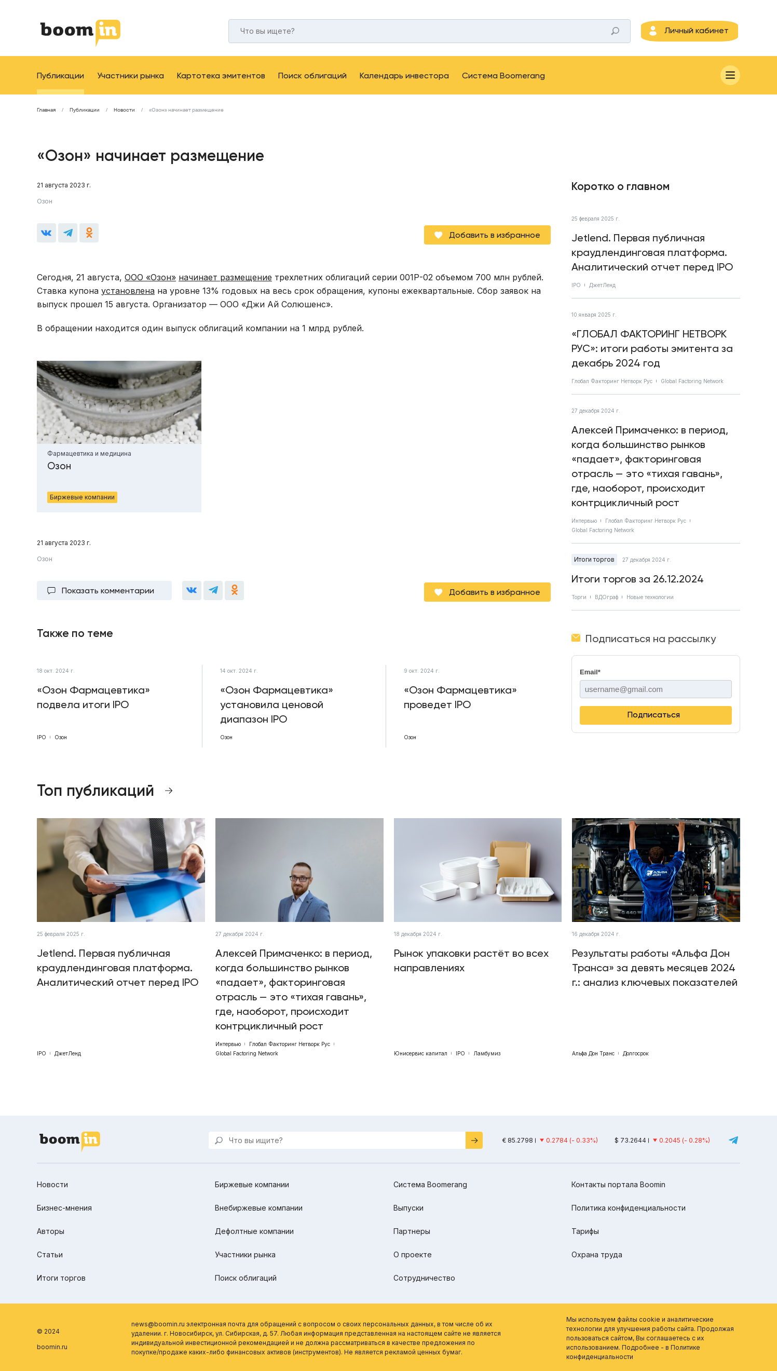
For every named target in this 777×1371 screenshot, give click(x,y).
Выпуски (408, 1205)
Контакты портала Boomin (618, 1182)
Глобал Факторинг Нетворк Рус (611, 385)
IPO (576, 289)
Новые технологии (650, 601)
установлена (128, 292)
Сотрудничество (424, 1275)
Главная (46, 114)
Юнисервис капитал (420, 1051)
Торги (579, 601)
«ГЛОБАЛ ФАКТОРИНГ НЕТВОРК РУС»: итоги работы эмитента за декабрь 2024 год (652, 353)
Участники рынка (130, 80)
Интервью (584, 525)
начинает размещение (225, 278)
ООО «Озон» (150, 278)
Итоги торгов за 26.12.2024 (637, 583)
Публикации (60, 80)
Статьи (50, 1252)
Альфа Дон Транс (593, 1051)
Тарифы (585, 1229)
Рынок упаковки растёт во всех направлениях (471, 958)
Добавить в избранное (494, 236)
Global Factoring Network (692, 385)
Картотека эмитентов (221, 80)
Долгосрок (636, 1051)
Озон (44, 206)
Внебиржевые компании (259, 1205)
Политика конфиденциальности (628, 1205)
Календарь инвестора (404, 80)
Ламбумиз (486, 1051)
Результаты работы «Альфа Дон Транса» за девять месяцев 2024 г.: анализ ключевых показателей (655, 965)
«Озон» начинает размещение (186, 114)
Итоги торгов (594, 564)
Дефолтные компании (254, 1229)
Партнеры (411, 1229)
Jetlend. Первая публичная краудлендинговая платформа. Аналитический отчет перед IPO (652, 257)
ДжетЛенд (602, 289)
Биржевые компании (252, 1182)
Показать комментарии (108, 590)
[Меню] (730, 80)
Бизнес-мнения (64, 1205)
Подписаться (654, 719)
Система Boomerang (503, 80)
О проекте (412, 1252)
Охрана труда (596, 1252)
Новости (124, 114)
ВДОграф (606, 601)
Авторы (50, 1229)
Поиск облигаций (312, 80)
